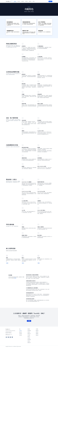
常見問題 (26, 1)
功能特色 (15, 1)
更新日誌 (29, 332)
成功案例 (22, 1)
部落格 (33, 1)
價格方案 (19, 1)
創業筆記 (37, 332)
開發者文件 (29, 333)
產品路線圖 (29, 330)
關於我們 (30, 1)
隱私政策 (37, 335)
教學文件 (29, 336)
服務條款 (37, 333)
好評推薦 (20, 333)
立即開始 (29, 320)
